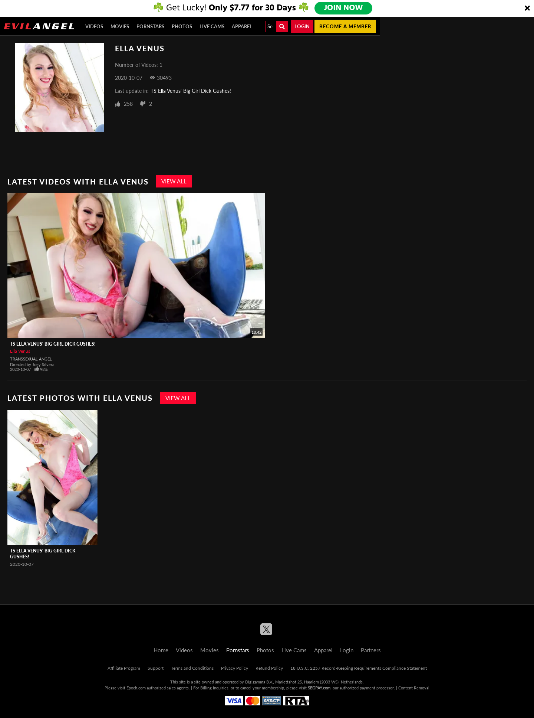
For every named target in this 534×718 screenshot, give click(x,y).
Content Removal (413, 687)
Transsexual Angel (31, 358)
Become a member (345, 26)
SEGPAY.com (319, 687)
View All (174, 181)
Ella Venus (20, 351)
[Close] (527, 8)
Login (302, 26)
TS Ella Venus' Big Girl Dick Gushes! (191, 91)
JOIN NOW (343, 8)
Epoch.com (136, 687)
